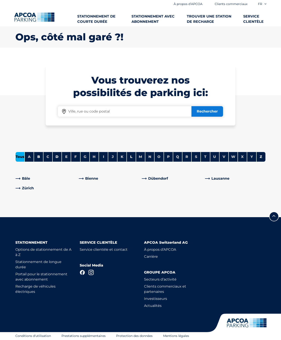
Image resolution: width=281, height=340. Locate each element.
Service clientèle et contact (104, 249)
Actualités (153, 306)
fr (262, 4)
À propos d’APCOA (160, 249)
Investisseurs (155, 299)
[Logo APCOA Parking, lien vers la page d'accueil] (34, 17)
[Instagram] (91, 272)
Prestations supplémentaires (83, 336)
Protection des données (134, 336)
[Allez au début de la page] (274, 216)
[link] (45, 178)
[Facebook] (82, 272)
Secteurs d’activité (160, 279)
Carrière (151, 256)
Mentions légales (176, 336)
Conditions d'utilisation (33, 336)
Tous (20, 157)
